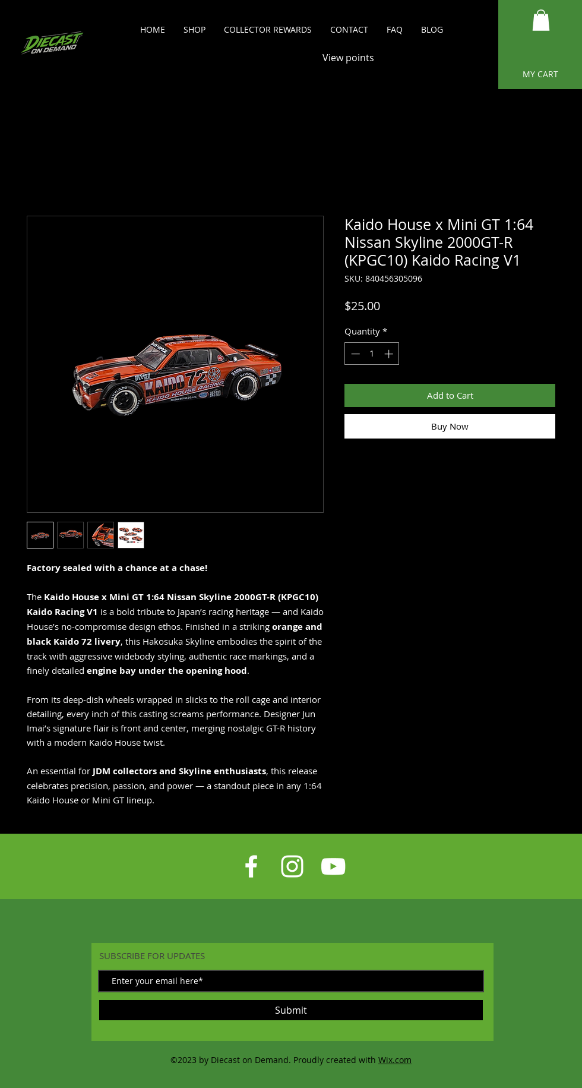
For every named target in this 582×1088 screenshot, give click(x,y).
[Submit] (291, 1010)
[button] (541, 20)
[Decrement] (354, 354)
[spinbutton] (372, 354)
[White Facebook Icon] (251, 866)
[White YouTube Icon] (333, 866)
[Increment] (390, 354)
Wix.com (395, 1059)
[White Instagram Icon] (292, 866)
